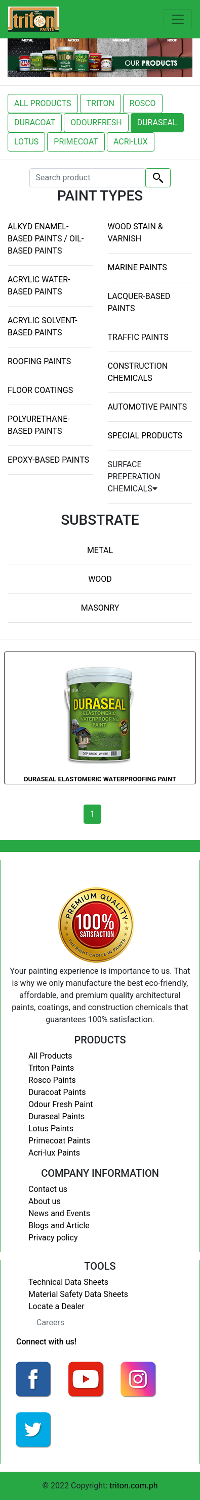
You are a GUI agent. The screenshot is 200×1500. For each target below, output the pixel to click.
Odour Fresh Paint (60, 1104)
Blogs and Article (59, 1225)
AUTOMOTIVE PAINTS (147, 407)
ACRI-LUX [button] (130, 141)
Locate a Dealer (56, 1306)
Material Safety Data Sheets (78, 1294)
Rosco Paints (52, 1080)
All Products (50, 1056)
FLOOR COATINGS (40, 390)
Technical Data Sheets (68, 1282)
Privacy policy (53, 1237)
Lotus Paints (50, 1128)
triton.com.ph (133, 1485)
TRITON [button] (100, 103)
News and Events (59, 1213)
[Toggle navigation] (178, 19)
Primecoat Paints (59, 1140)
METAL (100, 550)
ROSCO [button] (143, 103)
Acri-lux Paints (54, 1153)
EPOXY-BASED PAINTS (48, 460)
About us (44, 1201)
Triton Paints (51, 1068)
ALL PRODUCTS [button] (42, 103)
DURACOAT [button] (34, 122)
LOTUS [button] (26, 141)
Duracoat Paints (57, 1092)
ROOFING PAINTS (39, 361)
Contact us (47, 1189)
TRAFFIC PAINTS (138, 337)
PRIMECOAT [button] (76, 141)
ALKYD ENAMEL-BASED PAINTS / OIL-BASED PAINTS (46, 239)
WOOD (100, 579)
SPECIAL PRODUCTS (145, 435)
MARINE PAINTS (137, 267)
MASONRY (100, 608)
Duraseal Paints (56, 1116)
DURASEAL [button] (157, 122)
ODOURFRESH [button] (96, 122)
